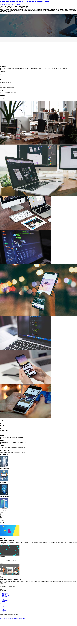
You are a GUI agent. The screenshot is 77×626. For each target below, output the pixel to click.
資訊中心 (20, 4)
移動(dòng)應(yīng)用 (5, 596)
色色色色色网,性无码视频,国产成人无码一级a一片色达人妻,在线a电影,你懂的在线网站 (24, 1)
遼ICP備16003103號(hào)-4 (4, 612)
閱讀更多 (2, 544)
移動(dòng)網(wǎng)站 (5, 600)
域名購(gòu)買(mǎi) (4, 594)
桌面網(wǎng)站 (4, 599)
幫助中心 (3, 609)
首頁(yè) (1, 4)
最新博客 (3, 606)
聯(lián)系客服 (4, 610)
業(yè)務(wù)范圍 (16, 4)
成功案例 (8, 4)
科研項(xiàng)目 (4, 601)
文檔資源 (3, 611)
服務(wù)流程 (12, 4)
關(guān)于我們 (5, 4)
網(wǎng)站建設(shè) (5, 593)
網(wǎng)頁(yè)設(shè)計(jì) (5, 595)
